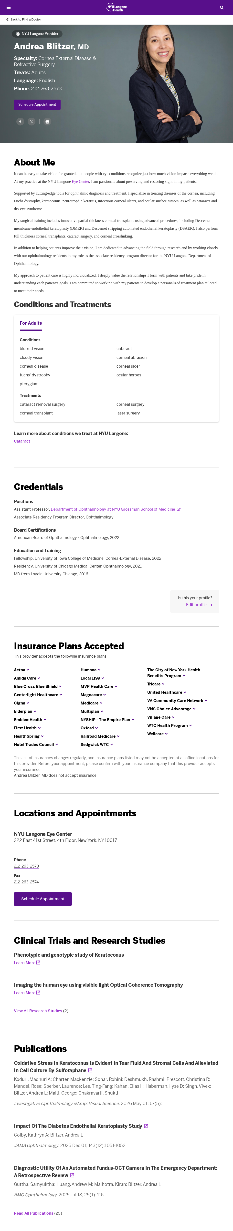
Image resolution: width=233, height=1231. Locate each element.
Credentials (38, 487)
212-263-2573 (46, 89)
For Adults (31, 323)
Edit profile (196, 604)
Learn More (24, 963)
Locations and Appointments (75, 813)
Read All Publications (38, 1213)
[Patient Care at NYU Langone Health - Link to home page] (116, 7)
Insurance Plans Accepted (69, 646)
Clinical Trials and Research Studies (89, 940)
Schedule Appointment (37, 105)
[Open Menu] (8, 7)
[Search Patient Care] (221, 7)
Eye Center (80, 181)
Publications (40, 1049)
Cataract (22, 441)
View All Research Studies (41, 1011)
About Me (34, 162)
